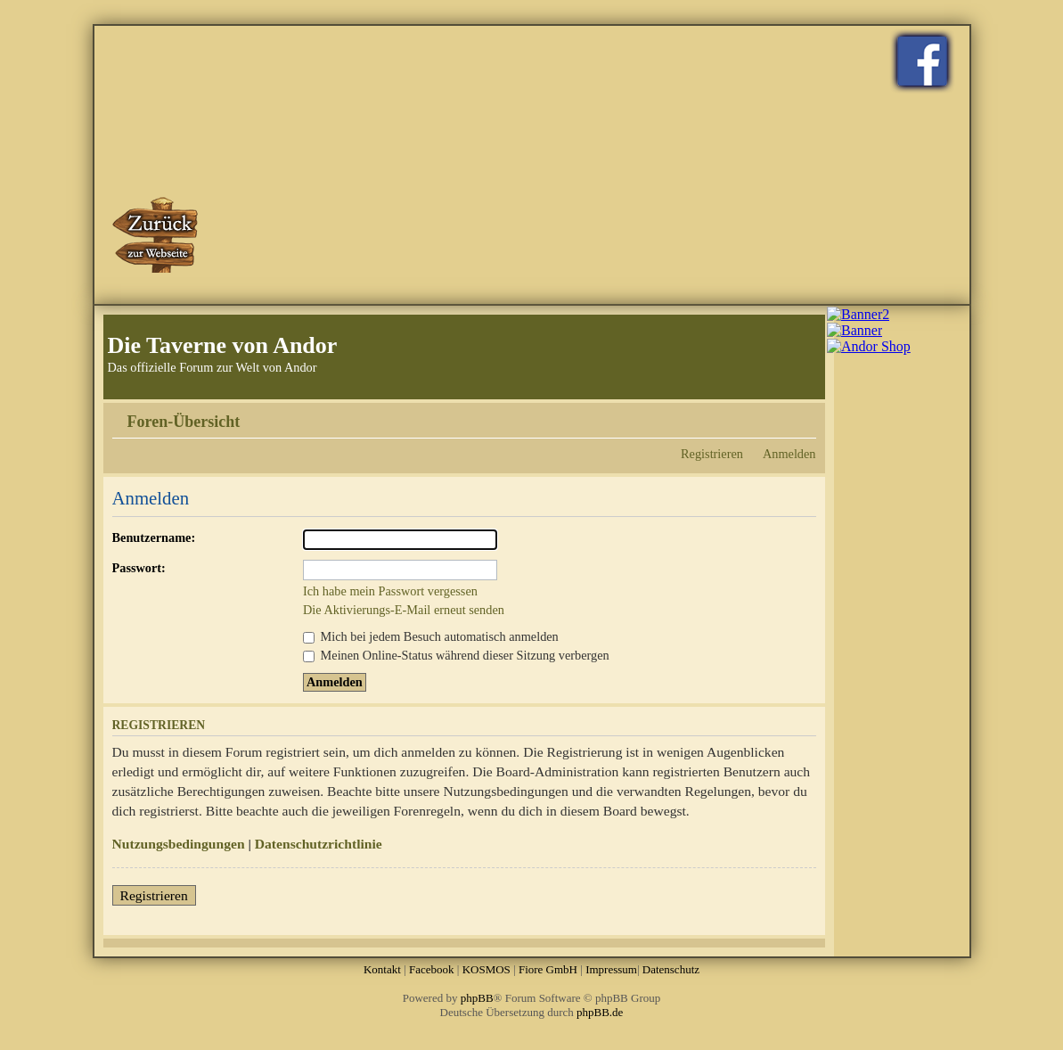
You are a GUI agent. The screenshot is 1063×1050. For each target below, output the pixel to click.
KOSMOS (486, 969)
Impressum (611, 969)
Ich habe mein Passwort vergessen (390, 591)
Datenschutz (670, 969)
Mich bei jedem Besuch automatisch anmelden (431, 636)
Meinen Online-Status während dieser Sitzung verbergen (456, 655)
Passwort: (139, 568)
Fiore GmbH (548, 969)
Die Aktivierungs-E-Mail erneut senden (403, 610)
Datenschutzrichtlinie (318, 843)
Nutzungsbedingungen (178, 843)
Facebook (431, 969)
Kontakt (382, 969)
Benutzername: (154, 537)
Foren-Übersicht (184, 422)
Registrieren (712, 454)
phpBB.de (599, 1012)
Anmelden (789, 454)
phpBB (477, 998)
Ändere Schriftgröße (803, 415)
